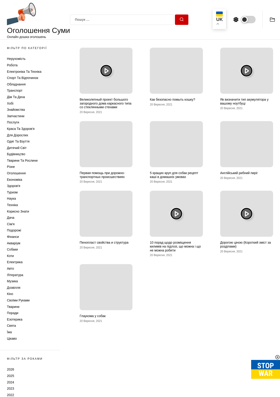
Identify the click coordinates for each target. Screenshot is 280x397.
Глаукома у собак (92, 316)
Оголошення (16, 173)
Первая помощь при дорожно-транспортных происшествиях (102, 175)
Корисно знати (18, 211)
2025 (10, 376)
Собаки (12, 249)
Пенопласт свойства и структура (104, 242)
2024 (10, 382)
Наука (11, 198)
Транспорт (14, 90)
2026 (10, 369)
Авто (10, 268)
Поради (12, 313)
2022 (10, 395)
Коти (10, 256)
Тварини (13, 307)
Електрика (15, 262)
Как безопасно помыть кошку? (172, 99)
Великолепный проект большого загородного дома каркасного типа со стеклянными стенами (105, 103)
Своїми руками (18, 300)
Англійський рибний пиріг (239, 173)
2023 (10, 388)
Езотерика (14, 319)
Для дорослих (17, 135)
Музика (12, 281)
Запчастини (15, 116)
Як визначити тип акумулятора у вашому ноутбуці (244, 101)
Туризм (12, 192)
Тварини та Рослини (22, 160)
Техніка (12, 205)
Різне (11, 167)
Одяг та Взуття (18, 141)
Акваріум (13, 243)
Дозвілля (13, 287)
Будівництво (16, 154)
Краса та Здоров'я (21, 129)
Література (15, 275)
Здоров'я (13, 186)
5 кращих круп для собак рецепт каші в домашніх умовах (174, 175)
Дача (10, 217)
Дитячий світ (17, 148)
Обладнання (16, 84)
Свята (11, 325)
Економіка (14, 179)
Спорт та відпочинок (22, 78)
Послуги (13, 122)
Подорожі (14, 230)
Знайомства (16, 109)
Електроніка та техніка (24, 71)
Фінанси (13, 237)
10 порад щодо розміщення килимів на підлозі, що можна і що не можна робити (175, 246)
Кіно (10, 294)
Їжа (9, 332)
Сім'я (11, 224)
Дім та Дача (16, 97)
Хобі (10, 103)
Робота (12, 65)
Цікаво (12, 338)
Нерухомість (16, 59)
